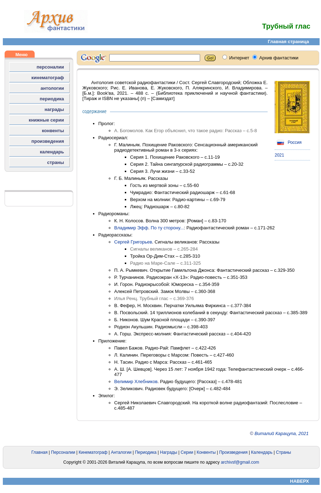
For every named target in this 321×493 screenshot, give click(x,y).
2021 (279, 155)
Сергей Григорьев (133, 242)
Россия (288, 142)
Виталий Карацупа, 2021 (282, 433)
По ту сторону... (167, 227)
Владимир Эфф (131, 227)
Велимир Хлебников (136, 381)
